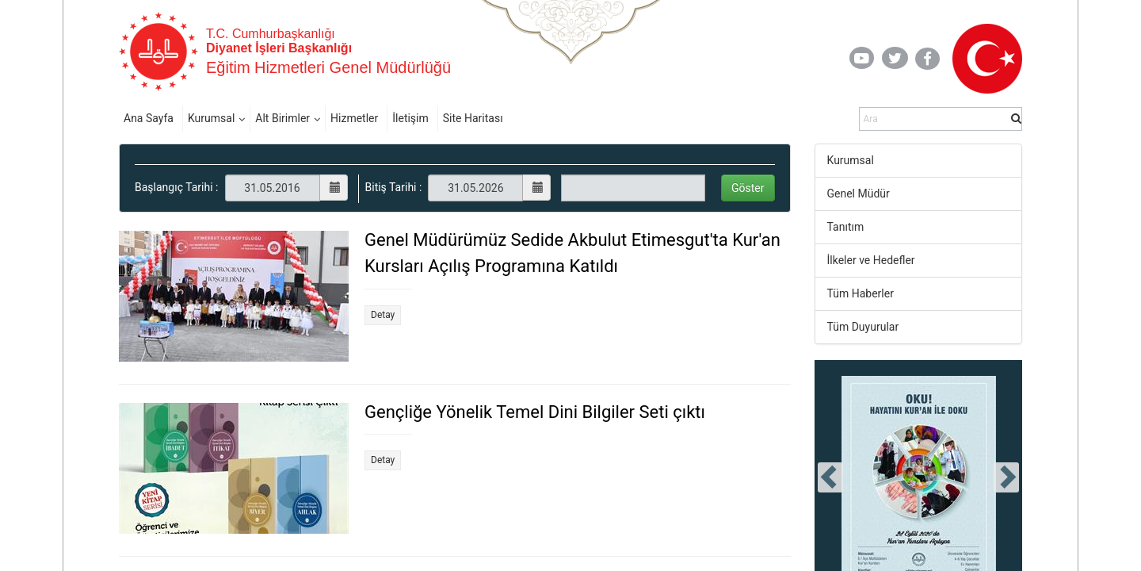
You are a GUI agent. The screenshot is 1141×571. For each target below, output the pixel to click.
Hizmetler (354, 118)
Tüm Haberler (860, 293)
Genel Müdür (858, 193)
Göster (748, 188)
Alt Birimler (282, 118)
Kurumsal (211, 118)
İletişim (410, 118)
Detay (383, 314)
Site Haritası (473, 118)
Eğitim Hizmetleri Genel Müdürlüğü (328, 67)
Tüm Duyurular (863, 326)
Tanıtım (845, 226)
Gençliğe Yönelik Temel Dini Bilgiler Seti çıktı (534, 412)
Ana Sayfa (149, 118)
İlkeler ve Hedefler (871, 260)
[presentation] (830, 477)
